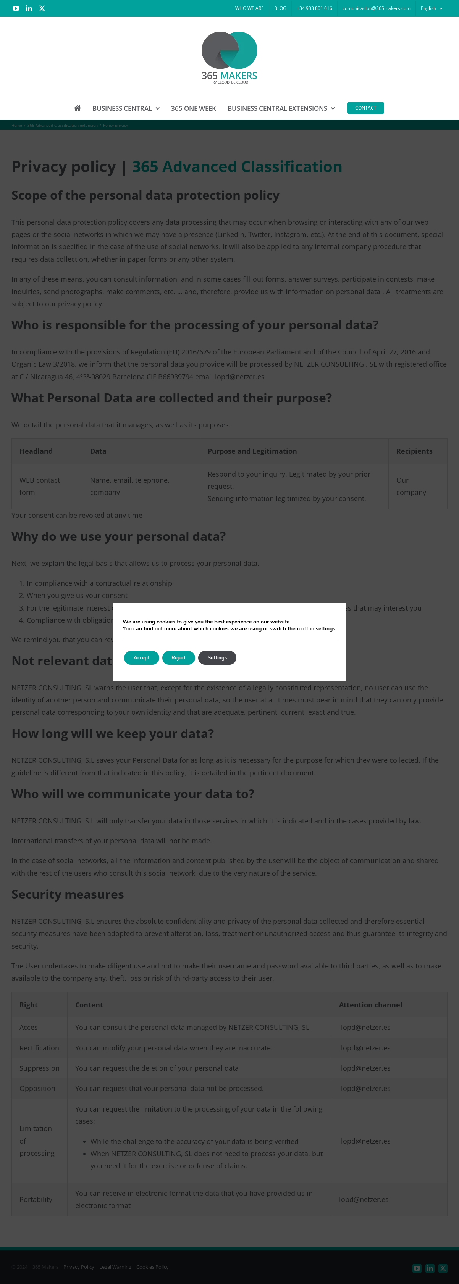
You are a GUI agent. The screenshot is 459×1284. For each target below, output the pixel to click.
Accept (144, 657)
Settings (230, 657)
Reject (186, 657)
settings (325, 628)
